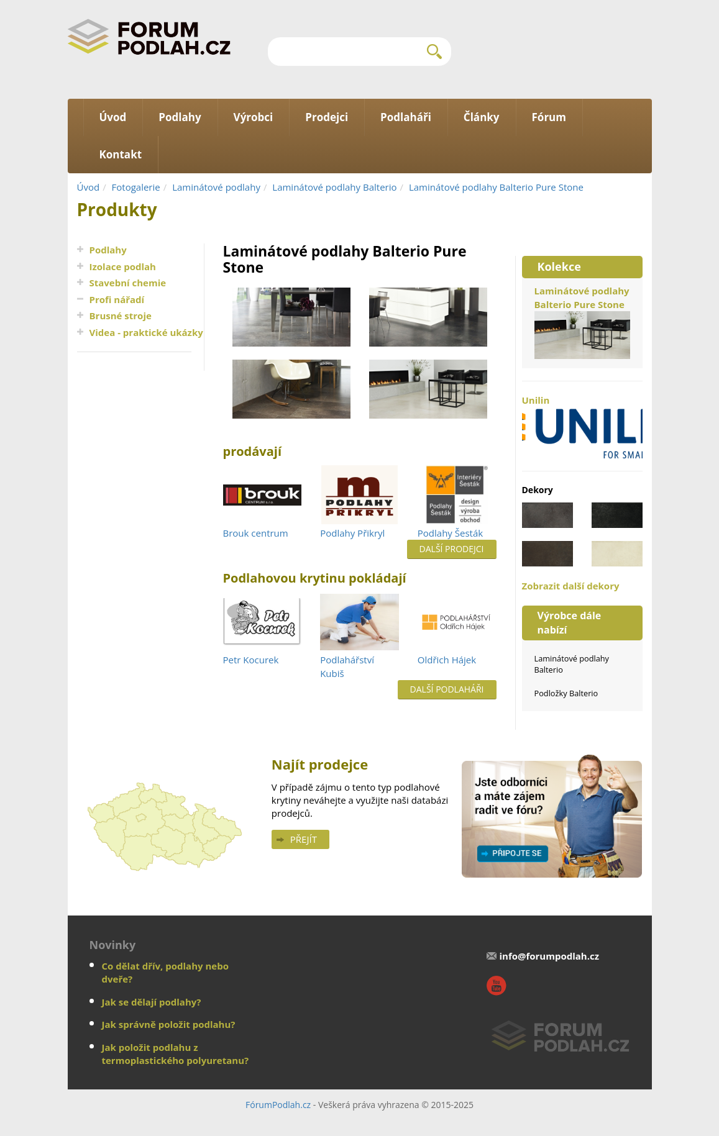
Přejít (303, 839)
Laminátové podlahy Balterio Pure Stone (496, 187)
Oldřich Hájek (447, 659)
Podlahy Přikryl (352, 533)
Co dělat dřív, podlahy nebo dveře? (165, 972)
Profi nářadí (117, 299)
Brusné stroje (120, 315)
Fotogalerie (136, 187)
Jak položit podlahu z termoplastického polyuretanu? (175, 1053)
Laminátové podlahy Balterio (334, 187)
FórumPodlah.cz (278, 1105)
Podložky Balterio (566, 693)
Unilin (582, 426)
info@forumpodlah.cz (549, 956)
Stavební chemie (128, 282)
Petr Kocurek (251, 659)
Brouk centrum (255, 533)
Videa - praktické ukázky (146, 332)
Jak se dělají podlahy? (151, 1002)
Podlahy (108, 249)
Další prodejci (451, 549)
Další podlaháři (447, 689)
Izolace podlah (122, 266)
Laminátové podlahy (216, 187)
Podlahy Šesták (450, 533)
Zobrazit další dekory (571, 585)
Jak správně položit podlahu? (169, 1024)
